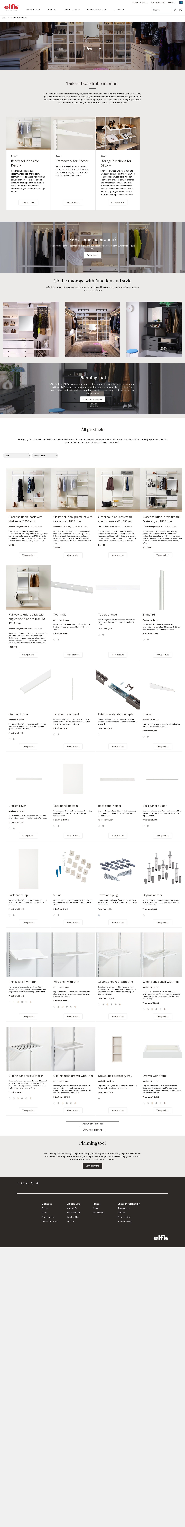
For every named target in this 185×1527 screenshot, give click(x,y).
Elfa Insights (98, 1212)
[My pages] (175, 9)
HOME (4, 17)
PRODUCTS (14, 17)
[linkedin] (28, 1183)
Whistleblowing (125, 1221)
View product (28, 555)
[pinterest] (33, 1183)
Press (95, 1208)
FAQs (44, 1212)
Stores (45, 1208)
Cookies (121, 1212)
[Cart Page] (181, 10)
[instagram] (23, 1183)
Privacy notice (124, 1217)
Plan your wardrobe (92, 399)
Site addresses (48, 1217)
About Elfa (72, 1208)
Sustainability (73, 1212)
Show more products (92, 1129)
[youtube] (37, 1183)
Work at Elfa (73, 1217)
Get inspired (92, 255)
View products (28, 202)
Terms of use (124, 1208)
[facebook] (18, 1183)
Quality (70, 1221)
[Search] (161, 10)
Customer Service (50, 1221)
